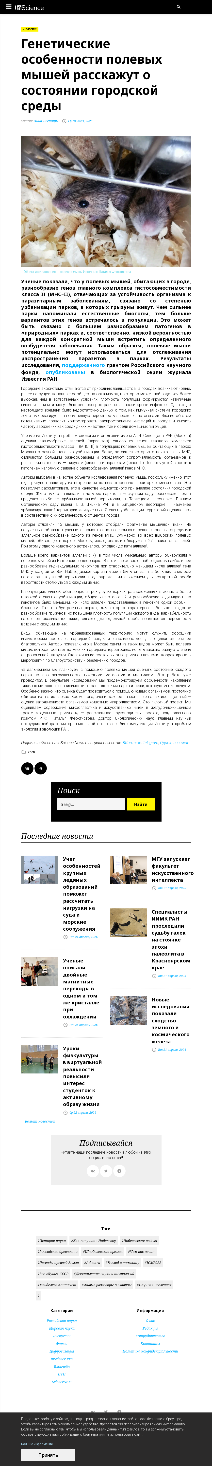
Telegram (150, 741)
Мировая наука (62, 1310)
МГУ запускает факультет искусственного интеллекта (173, 867)
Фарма (61, 1326)
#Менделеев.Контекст (56, 1267)
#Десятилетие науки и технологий (104, 1256)
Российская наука (62, 1303)
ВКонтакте (132, 741)
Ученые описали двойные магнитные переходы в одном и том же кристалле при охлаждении (81, 979)
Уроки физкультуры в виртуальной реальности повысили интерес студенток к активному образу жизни (82, 1061)
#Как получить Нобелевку (93, 1223)
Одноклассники (174, 741)
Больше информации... (39, 1444)
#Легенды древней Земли (58, 1245)
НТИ (61, 1356)
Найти (140, 803)
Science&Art (62, 1364)
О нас (150, 1303)
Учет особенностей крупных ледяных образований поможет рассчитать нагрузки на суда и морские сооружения (81, 889)
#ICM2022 (153, 1245)
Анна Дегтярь (39, 120)
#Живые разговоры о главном (106, 1267)
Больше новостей (40, 1103)
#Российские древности (57, 1234)
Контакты (150, 1326)
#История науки (51, 1223)
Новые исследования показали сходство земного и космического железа (171, 1010)
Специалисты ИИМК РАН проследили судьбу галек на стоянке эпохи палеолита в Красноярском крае (171, 934)
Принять (48, 1455)
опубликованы (65, 371)
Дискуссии (61, 1318)
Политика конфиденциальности (150, 1333)
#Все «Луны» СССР (52, 1256)
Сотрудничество (150, 1318)
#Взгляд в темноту (122, 1245)
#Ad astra (92, 1245)
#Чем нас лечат (142, 1234)
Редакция (150, 1310)
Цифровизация (61, 1333)
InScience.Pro (62, 1341)
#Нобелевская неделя (139, 1223)
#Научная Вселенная (154, 1267)
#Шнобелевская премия (103, 1234)
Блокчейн (62, 1349)
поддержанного (83, 364)
